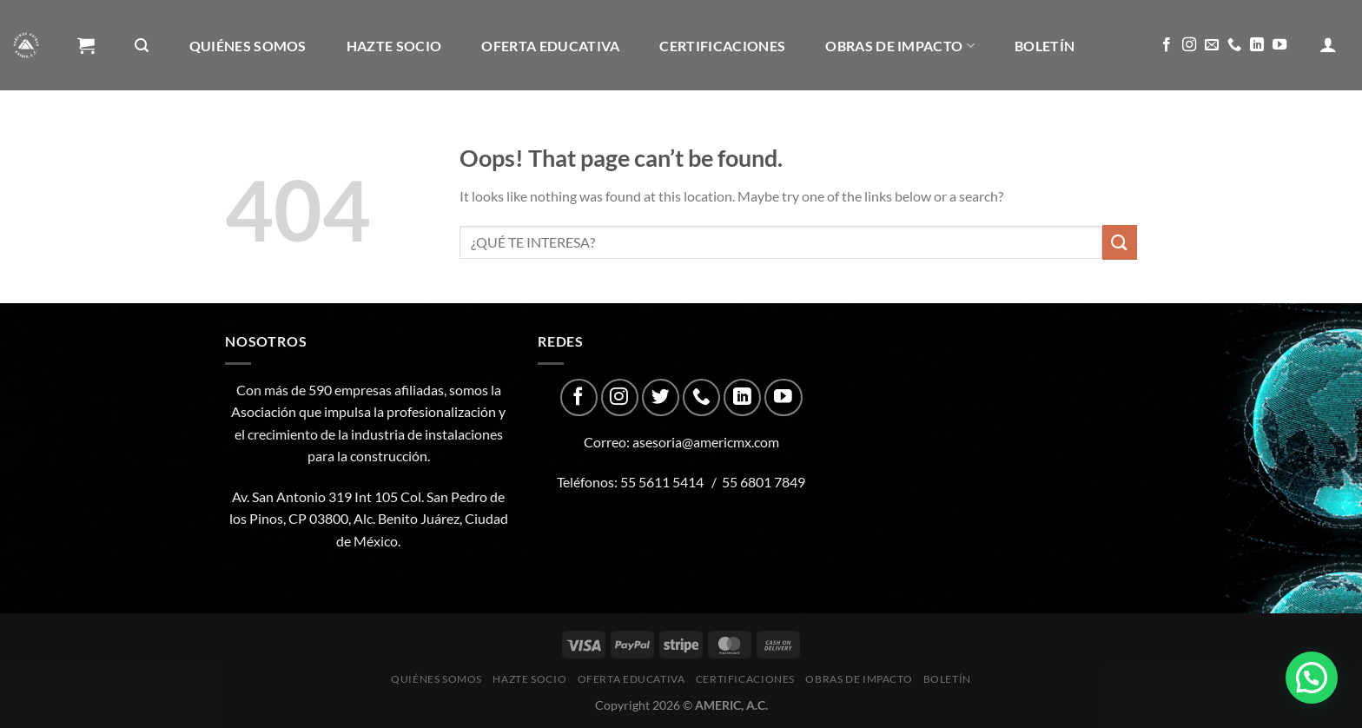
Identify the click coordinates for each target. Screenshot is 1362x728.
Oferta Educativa (550, 45)
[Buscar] (141, 46)
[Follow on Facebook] (1167, 45)
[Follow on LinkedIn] (1257, 45)
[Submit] (1119, 242)
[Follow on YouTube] (1279, 45)
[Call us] (1234, 45)
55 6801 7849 (763, 481)
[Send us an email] (1212, 45)
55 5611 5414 (662, 481)
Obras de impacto (900, 45)
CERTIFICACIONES (722, 45)
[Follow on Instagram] (1189, 45)
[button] (1312, 678)
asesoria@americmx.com (705, 441)
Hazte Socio (394, 45)
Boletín (1044, 45)
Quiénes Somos (248, 45)
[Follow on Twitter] (660, 397)
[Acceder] (1328, 44)
